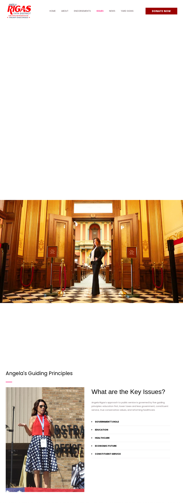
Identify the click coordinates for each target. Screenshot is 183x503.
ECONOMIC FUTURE (105, 445)
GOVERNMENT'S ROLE (107, 421)
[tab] (131, 422)
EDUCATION (101, 429)
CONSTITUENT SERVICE (108, 453)
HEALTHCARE (102, 437)
